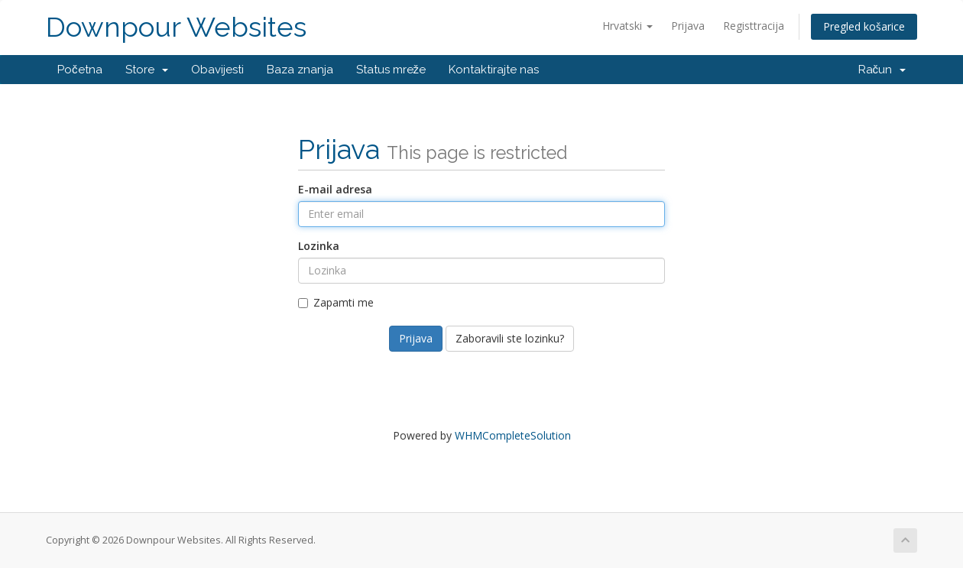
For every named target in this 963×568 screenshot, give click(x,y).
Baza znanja (300, 69)
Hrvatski (627, 25)
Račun (882, 69)
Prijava (688, 25)
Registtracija (753, 25)
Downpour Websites (176, 27)
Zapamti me (336, 302)
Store (146, 69)
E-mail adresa (335, 189)
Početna (79, 69)
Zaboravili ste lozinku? (510, 338)
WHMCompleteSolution (513, 435)
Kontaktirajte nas (494, 69)
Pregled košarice (864, 26)
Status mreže (391, 69)
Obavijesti (217, 69)
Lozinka (318, 246)
